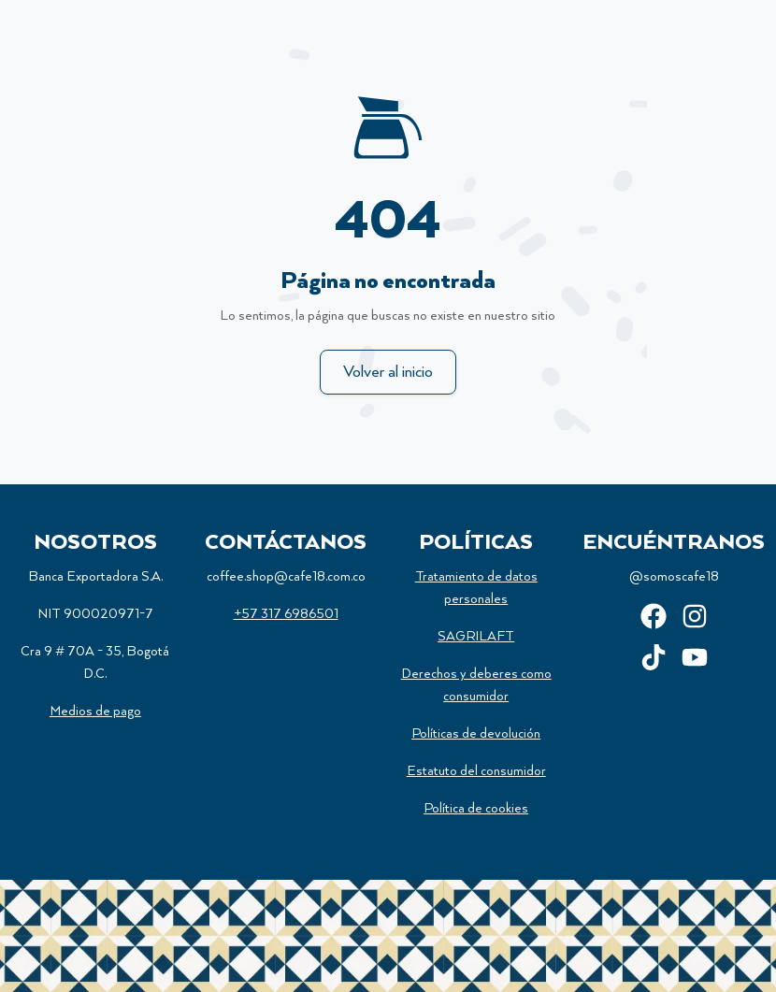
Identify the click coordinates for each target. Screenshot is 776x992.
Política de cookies (476, 808)
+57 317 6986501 (286, 614)
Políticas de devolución (475, 733)
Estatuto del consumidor (476, 771)
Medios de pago (95, 711)
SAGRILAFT (476, 636)
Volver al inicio (388, 372)
